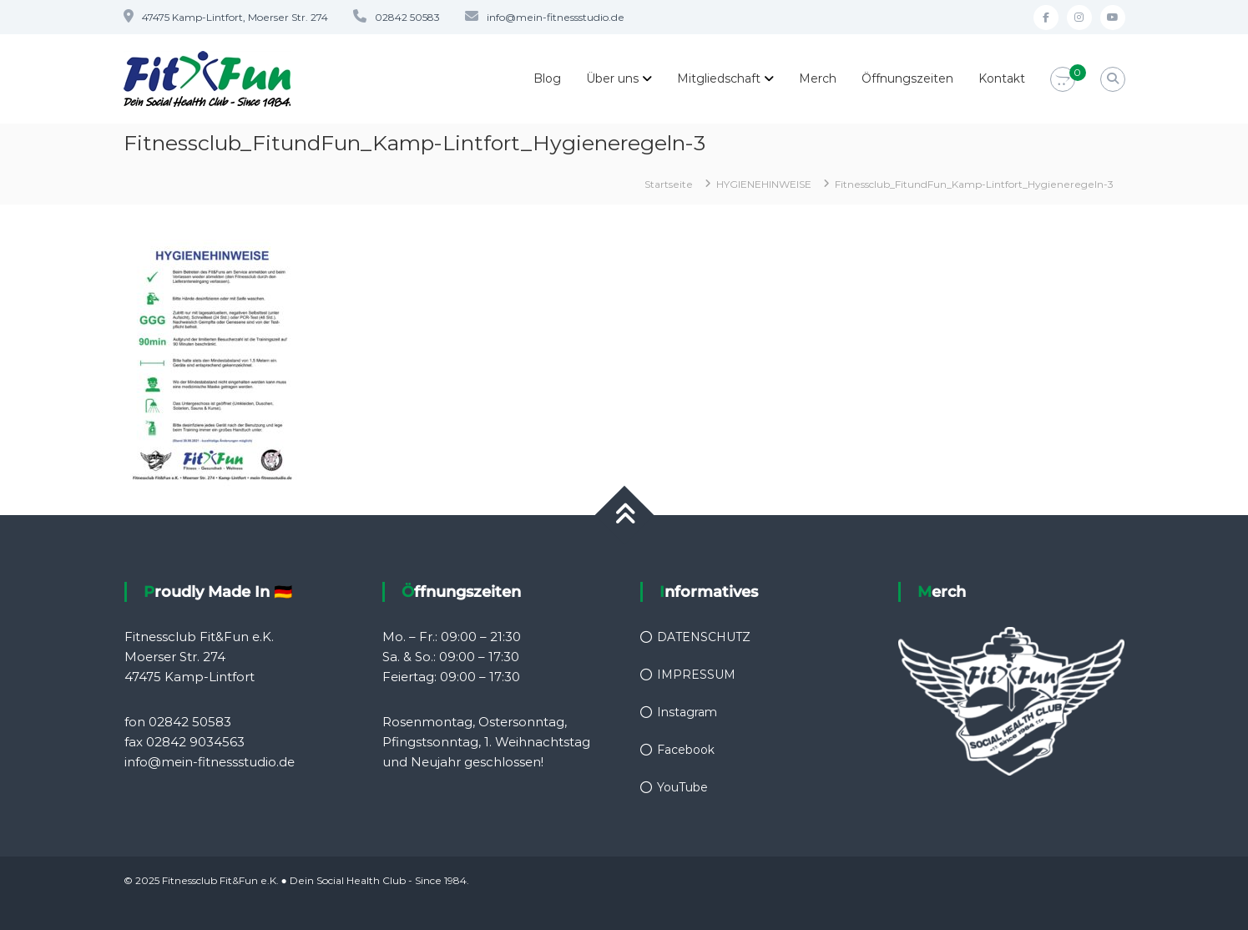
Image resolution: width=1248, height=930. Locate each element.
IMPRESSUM (696, 674)
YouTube (682, 787)
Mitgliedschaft (718, 78)
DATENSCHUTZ (703, 636)
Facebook (686, 749)
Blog (547, 78)
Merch (817, 78)
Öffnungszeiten (907, 78)
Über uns (612, 78)
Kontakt (1001, 78)
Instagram (687, 712)
